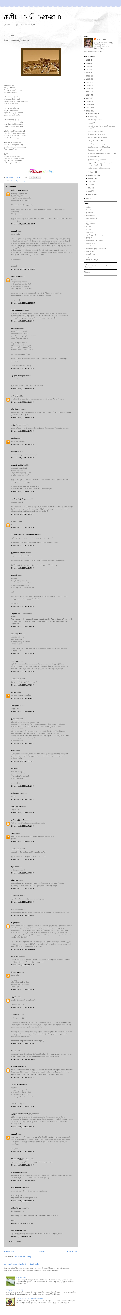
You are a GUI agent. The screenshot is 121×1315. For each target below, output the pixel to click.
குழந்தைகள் (90, 224)
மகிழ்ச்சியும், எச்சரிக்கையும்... (98, 137)
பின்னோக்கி (16, 409)
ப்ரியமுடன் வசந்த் (18, 190)
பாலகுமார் (15, 452)
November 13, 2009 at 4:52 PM (22, 685)
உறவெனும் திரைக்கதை (94, 235)
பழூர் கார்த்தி (16, 956)
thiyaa (13, 692)
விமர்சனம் (100, 265)
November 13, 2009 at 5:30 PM (22, 799)
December (92, 114)
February (91, 194)
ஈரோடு (88, 226)
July (90, 181)
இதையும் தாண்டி (94, 156)
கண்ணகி (14, 396)
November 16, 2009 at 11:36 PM (23, 1181)
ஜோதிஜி (14, 923)
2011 (88, 104)
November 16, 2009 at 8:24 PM (22, 1165)
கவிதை (12, 181)
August (91, 178)
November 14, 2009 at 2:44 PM (22, 990)
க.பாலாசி (15, 328)
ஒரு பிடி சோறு (21, 1277)
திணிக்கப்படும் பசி (95, 150)
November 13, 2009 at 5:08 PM (22, 743)
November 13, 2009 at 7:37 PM (22, 842)
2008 (88, 198)
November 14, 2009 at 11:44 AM (23, 949)
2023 (88, 66)
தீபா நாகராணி (16, 1230)
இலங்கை (89, 213)
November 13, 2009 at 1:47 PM (22, 492)
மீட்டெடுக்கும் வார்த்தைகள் (98, 144)
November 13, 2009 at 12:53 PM (23, 303)
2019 (88, 79)
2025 (88, 60)
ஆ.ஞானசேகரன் (17, 1084)
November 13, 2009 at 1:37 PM (22, 418)
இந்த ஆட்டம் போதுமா (96, 134)
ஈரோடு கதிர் (101, 39)
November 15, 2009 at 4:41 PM (22, 1107)
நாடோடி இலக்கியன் (19, 820)
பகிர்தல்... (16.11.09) (95, 141)
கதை (87, 257)
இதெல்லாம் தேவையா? (96, 160)
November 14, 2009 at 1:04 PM (22, 965)
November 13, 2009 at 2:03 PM (22, 528)
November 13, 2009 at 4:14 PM (22, 654)
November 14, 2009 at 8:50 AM (22, 915)
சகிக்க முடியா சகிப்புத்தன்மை (99, 168)
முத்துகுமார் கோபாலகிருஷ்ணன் (23, 1114)
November (92, 117)
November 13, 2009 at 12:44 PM (23, 269)
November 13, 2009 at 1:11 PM (22, 321)
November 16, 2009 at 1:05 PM (22, 1151)
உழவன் (14, 1134)
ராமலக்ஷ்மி (15, 634)
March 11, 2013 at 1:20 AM (21, 1237)
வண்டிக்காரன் (16, 1172)
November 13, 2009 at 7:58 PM (22, 873)
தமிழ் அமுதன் (16, 806)
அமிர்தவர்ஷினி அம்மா (20, 499)
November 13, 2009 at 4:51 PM (22, 671)
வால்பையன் (16, 679)
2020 (88, 76)
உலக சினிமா (91, 243)
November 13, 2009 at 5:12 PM (22, 786)
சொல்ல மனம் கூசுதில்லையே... (99, 147)
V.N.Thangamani (17, 310)
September (92, 175)
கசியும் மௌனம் (32, 16)
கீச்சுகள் (88, 210)
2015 (88, 92)
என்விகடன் (90, 246)
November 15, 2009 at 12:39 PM (23, 1059)
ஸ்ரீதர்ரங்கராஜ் (16, 793)
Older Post (72, 1251)
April (90, 191)
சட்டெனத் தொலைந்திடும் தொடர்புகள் (102, 153)
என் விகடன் (90, 254)
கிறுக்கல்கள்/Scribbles (19, 614)
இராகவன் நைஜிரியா (19, 553)
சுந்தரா (13, 997)
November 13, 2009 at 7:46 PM (22, 860)
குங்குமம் (89, 237)
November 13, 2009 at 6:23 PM (22, 813)
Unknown (15, 972)
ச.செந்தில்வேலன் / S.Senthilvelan (24, 535)
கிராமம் (19, 181)
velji (12, 833)
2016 (88, 89)
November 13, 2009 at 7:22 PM (22, 826)
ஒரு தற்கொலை (93, 123)
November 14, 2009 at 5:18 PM (22, 1008)
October (91, 172)
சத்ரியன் (14, 575)
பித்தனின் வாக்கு (17, 425)
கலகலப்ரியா (16, 896)
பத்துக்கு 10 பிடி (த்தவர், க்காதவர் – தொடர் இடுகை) (100, 164)
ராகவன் (14, 231)
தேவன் (14, 867)
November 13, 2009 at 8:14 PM (22, 889)
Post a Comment (15, 1241)
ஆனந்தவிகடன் (91, 218)
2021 (88, 73)
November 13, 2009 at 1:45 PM (22, 458)
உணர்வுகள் (90, 251)
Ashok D (14, 521)
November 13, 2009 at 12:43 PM (23, 224)
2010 (88, 108)
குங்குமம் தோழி (92, 260)
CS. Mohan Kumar (18, 1188)
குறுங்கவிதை (90, 215)
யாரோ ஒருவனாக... (95, 120)
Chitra (13, 1051)
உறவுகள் (89, 221)
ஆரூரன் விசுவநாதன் (19, 376)
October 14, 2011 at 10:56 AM (22, 1223)
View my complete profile (93, 51)
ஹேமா (14, 750)
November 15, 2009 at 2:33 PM (22, 1077)
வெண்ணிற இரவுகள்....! (20, 1159)
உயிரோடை (15, 1015)
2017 (88, 85)
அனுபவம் (90, 232)
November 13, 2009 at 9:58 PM (22, 902)
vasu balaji (15, 276)
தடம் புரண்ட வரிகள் (95, 131)
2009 (88, 111)
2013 (88, 98)
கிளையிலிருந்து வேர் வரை (96, 249)
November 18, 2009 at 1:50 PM (22, 1201)
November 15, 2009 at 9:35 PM (22, 1127)
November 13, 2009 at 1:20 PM (22, 402)
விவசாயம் (88, 267)
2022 (88, 69)
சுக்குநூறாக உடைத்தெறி (14, 1290)
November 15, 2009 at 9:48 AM (22, 1044)
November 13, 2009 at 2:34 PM (22, 545)
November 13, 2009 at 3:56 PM (22, 627)
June (90, 185)
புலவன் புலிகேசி (17, 465)
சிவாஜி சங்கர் (16, 705)
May (90, 188)
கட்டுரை (89, 229)
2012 (88, 101)
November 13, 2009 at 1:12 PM (22, 368)
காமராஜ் (14, 661)
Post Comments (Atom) (22, 1257)
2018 (88, 82)
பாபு (13, 768)
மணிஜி (14, 438)
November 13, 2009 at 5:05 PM (22, 712)
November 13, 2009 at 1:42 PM (22, 444)
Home (41, 1251)
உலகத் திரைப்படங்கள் (94, 240)
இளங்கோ (15, 719)
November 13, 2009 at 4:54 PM (22, 698)
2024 (88, 63)
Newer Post (10, 1251)
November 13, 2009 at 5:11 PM (22, 761)
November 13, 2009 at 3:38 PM (22, 606)
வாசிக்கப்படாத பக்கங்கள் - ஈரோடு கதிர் (21, 1264)
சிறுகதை (108, 265)
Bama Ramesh (17, 1066)
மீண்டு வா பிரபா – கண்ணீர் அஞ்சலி (29, 1298)
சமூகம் (24, 181)
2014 (88, 95)
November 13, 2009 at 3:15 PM (22, 568)
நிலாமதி (14, 880)
